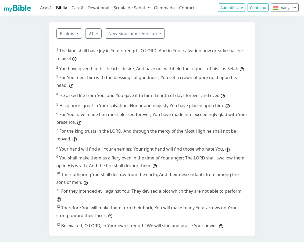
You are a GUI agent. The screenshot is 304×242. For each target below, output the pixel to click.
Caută (77, 8)
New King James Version (133, 33)
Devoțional (98, 8)
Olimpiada (164, 8)
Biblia (61, 8)
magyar (283, 7)
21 (92, 33)
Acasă (46, 8)
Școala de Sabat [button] (130, 8)
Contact (187, 8)
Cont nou (258, 7)
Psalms (67, 33)
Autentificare (231, 7)
